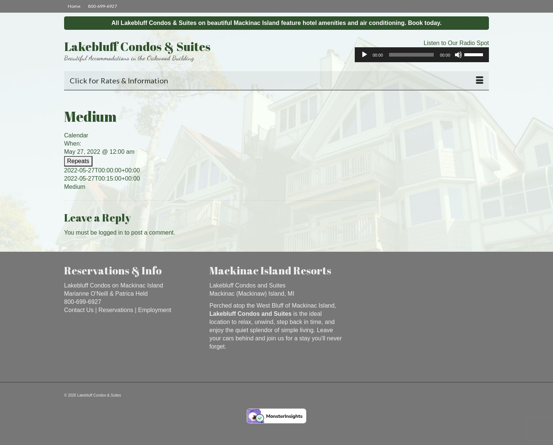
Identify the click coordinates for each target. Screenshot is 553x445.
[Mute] (458, 54)
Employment (154, 310)
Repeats (78, 161)
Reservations (115, 310)
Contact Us (79, 310)
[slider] (411, 55)
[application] (422, 54)
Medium (74, 187)
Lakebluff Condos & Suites (137, 46)
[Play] (364, 54)
